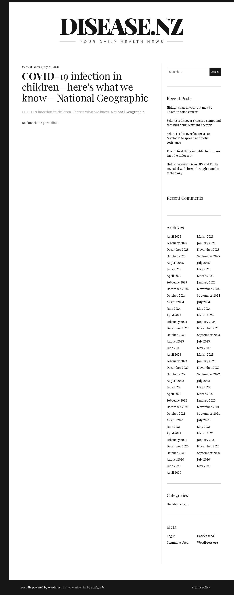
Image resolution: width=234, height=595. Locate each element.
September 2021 (208, 414)
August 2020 (175, 459)
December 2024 (177, 289)
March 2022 (205, 394)
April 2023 (174, 355)
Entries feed (205, 536)
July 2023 (203, 341)
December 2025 (177, 250)
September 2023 (208, 335)
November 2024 (208, 289)
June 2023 (173, 348)
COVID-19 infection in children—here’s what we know (65, 112)
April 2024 (174, 315)
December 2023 (177, 328)
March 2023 (205, 355)
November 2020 (208, 446)
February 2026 (177, 243)
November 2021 (208, 407)
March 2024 (205, 315)
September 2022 (208, 374)
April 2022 (174, 394)
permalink (50, 123)
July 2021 (203, 420)
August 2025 (175, 263)
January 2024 (206, 322)
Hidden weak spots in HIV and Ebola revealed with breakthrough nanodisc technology (193, 168)
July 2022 (203, 381)
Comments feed (177, 543)
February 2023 (177, 361)
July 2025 (203, 263)
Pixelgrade (98, 587)
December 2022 (177, 368)
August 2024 (175, 302)
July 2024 (203, 302)
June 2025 (173, 269)
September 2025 (208, 256)
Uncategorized (177, 504)
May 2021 (203, 427)
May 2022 (203, 387)
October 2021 (176, 414)
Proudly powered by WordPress (41, 587)
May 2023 (203, 348)
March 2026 (205, 236)
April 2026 (174, 236)
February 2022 (177, 400)
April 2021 (174, 433)
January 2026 (206, 243)
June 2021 (173, 427)
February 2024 (177, 322)
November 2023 (208, 328)
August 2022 (175, 381)
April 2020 (174, 473)
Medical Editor (31, 67)
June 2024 (173, 309)
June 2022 (173, 387)
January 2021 (206, 440)
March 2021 (205, 433)
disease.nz (121, 25)
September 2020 (208, 453)
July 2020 (203, 459)
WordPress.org (207, 543)
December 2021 (177, 407)
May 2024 (203, 309)
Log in (171, 536)
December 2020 (177, 446)
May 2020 (203, 466)
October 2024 (176, 295)
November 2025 (208, 250)
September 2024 (208, 295)
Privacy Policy (201, 587)
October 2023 (176, 335)
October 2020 (176, 453)
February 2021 (177, 440)
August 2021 (175, 420)
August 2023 (175, 341)
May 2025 (203, 269)
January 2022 (206, 400)
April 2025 (174, 276)
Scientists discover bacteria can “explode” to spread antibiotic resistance (189, 138)
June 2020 (173, 466)
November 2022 (208, 368)
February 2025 (177, 282)
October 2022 (176, 374)
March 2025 (205, 276)
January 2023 (206, 361)
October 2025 (176, 256)
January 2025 (206, 282)
